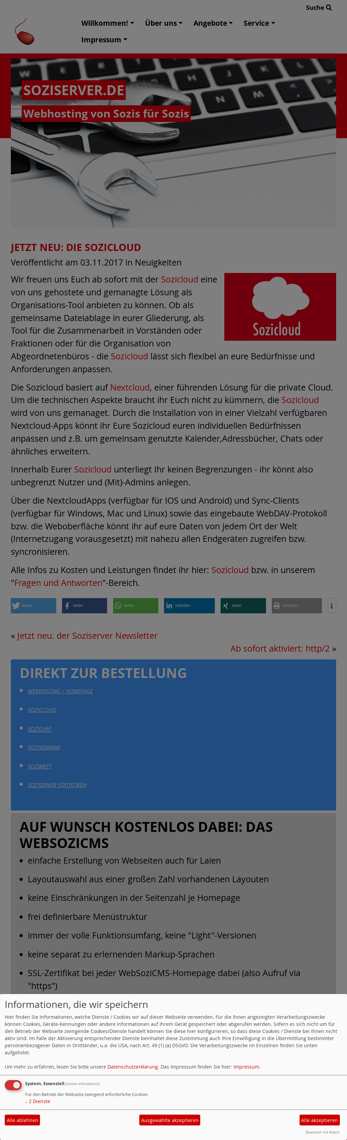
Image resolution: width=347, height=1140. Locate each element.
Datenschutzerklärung (132, 1066)
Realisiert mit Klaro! (323, 1132)
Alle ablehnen (22, 1120)
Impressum (246, 1066)
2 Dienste (37, 1101)
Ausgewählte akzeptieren (170, 1120)
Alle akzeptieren (319, 1120)
